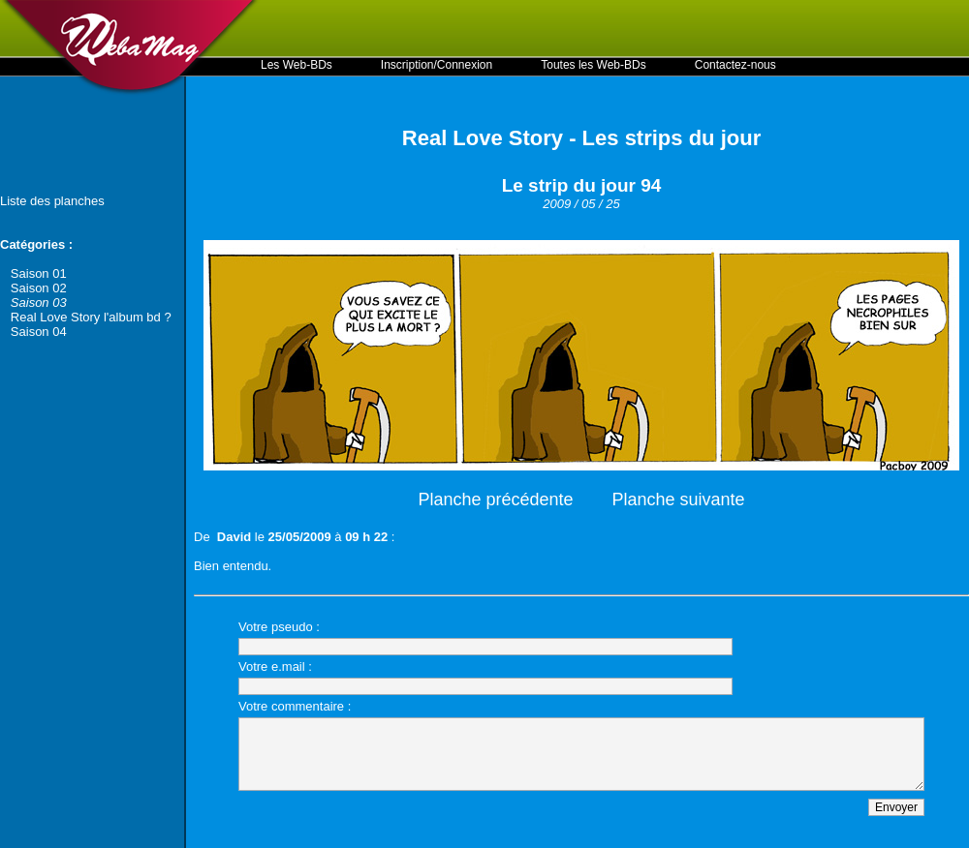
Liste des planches (52, 201)
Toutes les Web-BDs (593, 65)
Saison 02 (39, 288)
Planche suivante (678, 499)
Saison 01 (39, 273)
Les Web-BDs (296, 65)
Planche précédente (495, 499)
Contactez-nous (735, 65)
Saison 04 (39, 331)
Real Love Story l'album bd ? (91, 317)
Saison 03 (39, 302)
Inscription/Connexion (436, 65)
